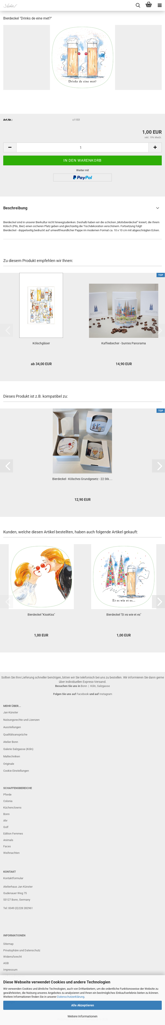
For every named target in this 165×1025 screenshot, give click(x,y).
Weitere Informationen (82, 1016)
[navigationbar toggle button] (159, 5)
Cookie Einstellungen (16, 770)
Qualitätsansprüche (15, 734)
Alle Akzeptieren (82, 1005)
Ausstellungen (12, 727)
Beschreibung (15, 208)
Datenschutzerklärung (70, 996)
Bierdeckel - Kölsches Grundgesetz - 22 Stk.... (82, 479)
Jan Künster (10, 712)
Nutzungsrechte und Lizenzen (21, 719)
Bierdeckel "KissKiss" (41, 614)
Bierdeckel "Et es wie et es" (123, 614)
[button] (9, 147)
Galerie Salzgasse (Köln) (18, 749)
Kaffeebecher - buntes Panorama (123, 343)
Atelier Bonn (10, 742)
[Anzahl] (82, 147)
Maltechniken (11, 756)
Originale (8, 763)
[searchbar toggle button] (137, 5)
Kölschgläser (41, 343)
